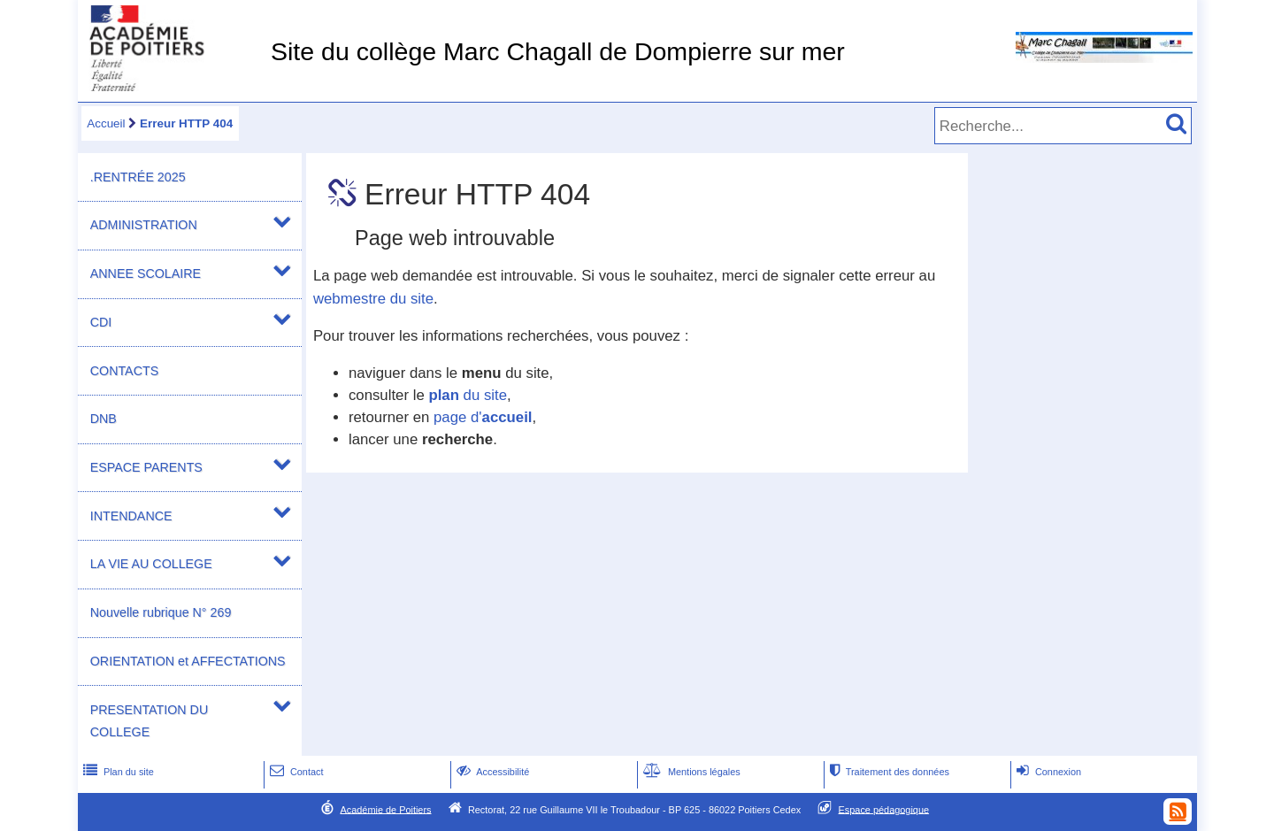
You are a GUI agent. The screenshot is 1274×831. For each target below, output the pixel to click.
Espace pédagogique (884, 809)
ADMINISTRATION (143, 225)
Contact (295, 771)
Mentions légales (690, 771)
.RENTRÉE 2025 (138, 177)
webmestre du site (373, 298)
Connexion (1047, 771)
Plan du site (117, 771)
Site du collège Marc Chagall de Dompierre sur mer (558, 51)
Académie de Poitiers (385, 809)
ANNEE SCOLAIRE (145, 273)
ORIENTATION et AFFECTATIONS (188, 661)
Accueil (106, 123)
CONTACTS (124, 371)
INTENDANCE (131, 516)
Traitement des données (887, 771)
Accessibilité (491, 771)
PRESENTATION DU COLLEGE (149, 721)
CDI (101, 322)
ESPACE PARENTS (146, 467)
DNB (103, 419)
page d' (483, 417)
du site (467, 395)
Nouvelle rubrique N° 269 (161, 612)
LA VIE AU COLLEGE (151, 564)
